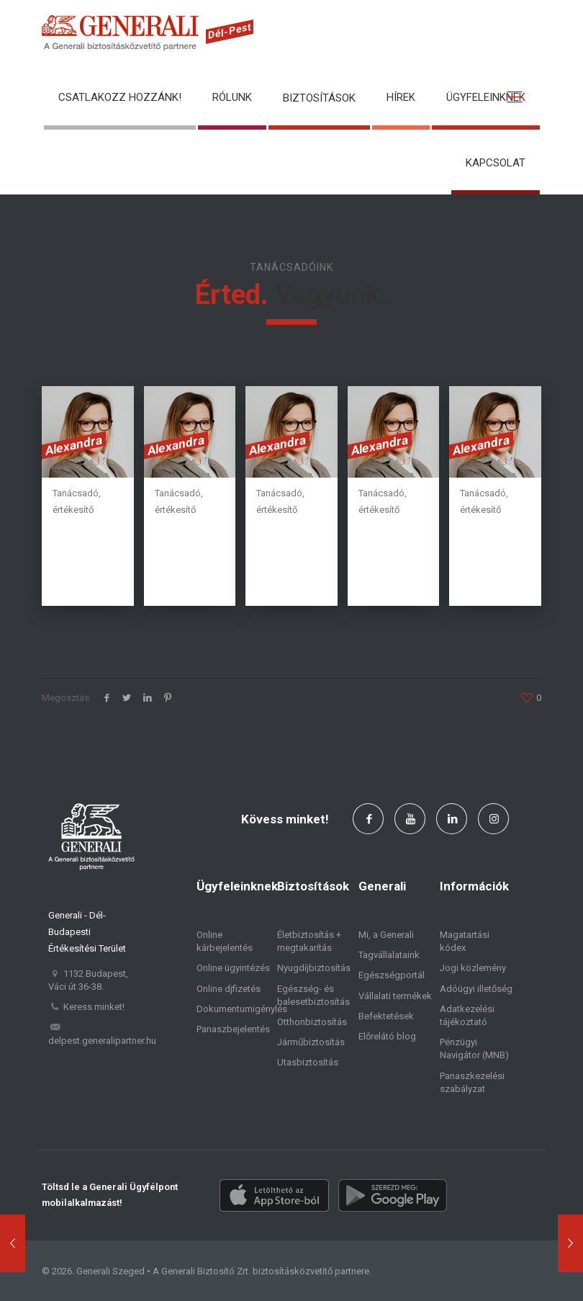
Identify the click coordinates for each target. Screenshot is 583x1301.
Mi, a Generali (386, 934)
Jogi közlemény (473, 967)
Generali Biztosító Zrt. (205, 1271)
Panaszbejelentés (233, 1029)
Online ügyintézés (233, 967)
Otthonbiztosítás (312, 1021)
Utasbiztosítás (307, 1062)
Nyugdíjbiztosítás (314, 967)
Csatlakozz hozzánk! (119, 97)
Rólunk (232, 97)
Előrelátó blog (387, 1036)
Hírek (401, 97)
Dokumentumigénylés (241, 1008)
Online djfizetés (228, 988)
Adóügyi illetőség (476, 988)
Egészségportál (391, 975)
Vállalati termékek (395, 996)
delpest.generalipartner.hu (102, 1040)
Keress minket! (94, 1006)
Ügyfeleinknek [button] (485, 97)
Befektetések (386, 1016)
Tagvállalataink (389, 954)
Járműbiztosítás (311, 1042)
